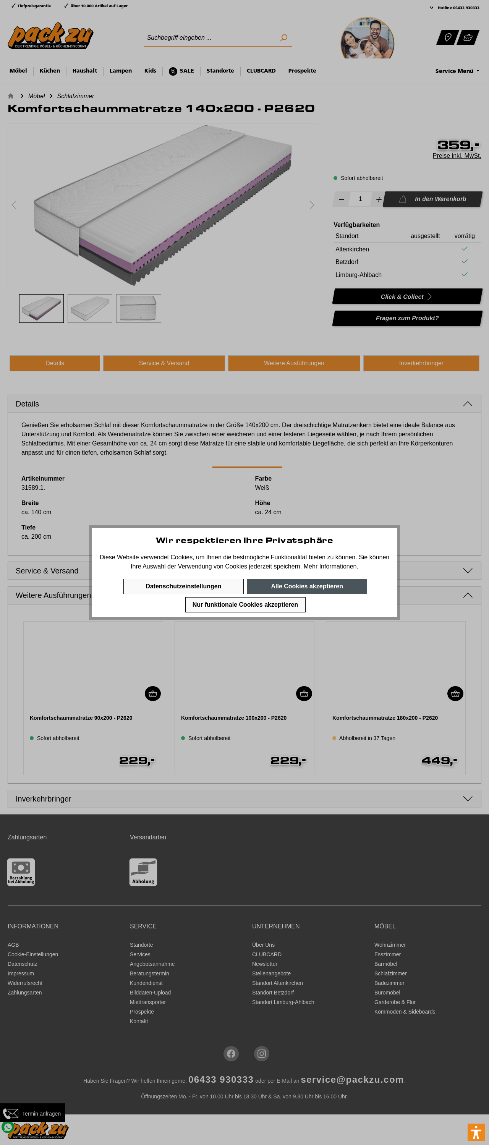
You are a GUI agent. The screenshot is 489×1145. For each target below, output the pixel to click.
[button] (476, 1132)
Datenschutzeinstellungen (183, 586)
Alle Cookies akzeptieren (307, 586)
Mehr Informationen (330, 566)
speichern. (288, 566)
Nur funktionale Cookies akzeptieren (245, 604)
